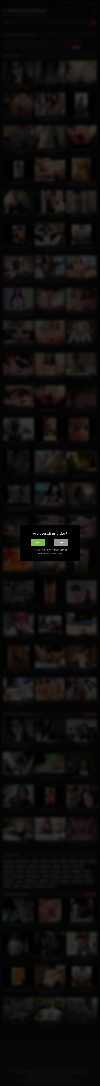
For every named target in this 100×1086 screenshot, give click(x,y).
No (61, 542)
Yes (38, 542)
